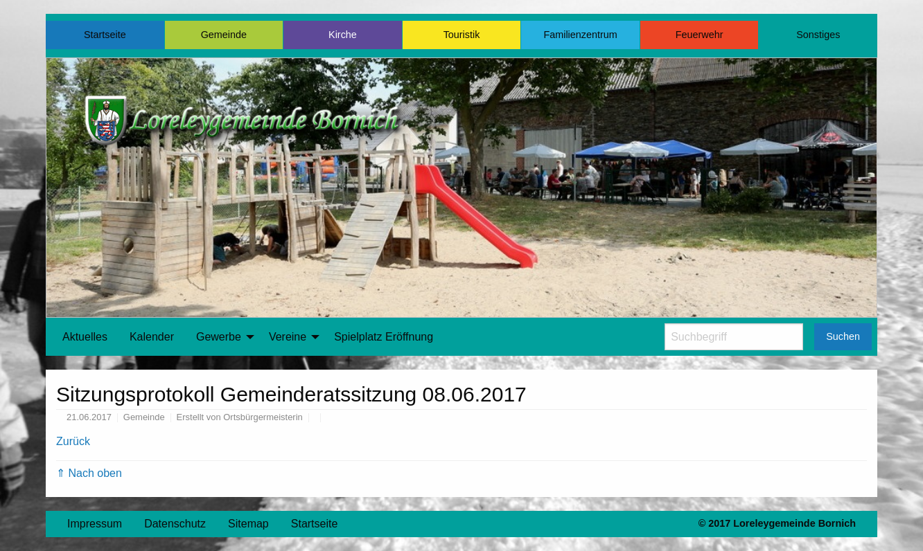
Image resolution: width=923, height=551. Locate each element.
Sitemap (248, 524)
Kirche (342, 34)
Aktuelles (84, 337)
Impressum (94, 524)
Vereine (287, 337)
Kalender (152, 337)
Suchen (843, 336)
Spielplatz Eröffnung (383, 337)
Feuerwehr (699, 34)
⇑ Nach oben (89, 473)
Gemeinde (224, 34)
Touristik (461, 34)
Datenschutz (175, 524)
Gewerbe (218, 337)
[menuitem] (84, 337)
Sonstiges (818, 34)
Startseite (105, 34)
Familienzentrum (580, 34)
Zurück (73, 441)
